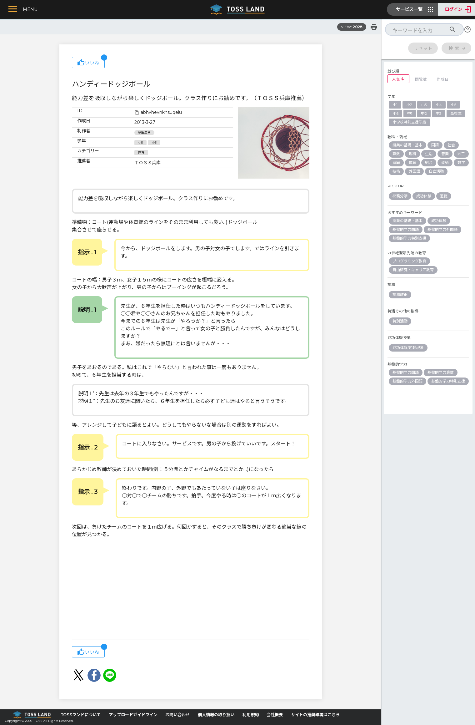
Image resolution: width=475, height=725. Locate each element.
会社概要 (275, 714)
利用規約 (250, 714)
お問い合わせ (177, 714)
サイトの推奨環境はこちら (315, 714)
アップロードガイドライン (133, 714)
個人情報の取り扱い (216, 714)
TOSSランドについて (81, 714)
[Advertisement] (190, 589)
